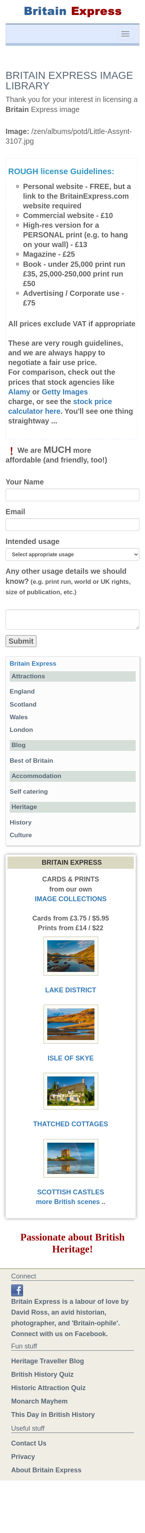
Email (15, 512)
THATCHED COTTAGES (70, 1124)
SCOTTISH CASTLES (70, 1192)
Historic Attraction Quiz (48, 1388)
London (21, 729)
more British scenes (68, 1202)
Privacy (23, 1456)
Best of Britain (31, 760)
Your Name (25, 482)
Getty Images (65, 392)
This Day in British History (53, 1414)
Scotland (23, 704)
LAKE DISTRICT (70, 990)
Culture (21, 835)
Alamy (19, 392)
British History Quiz (42, 1374)
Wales (19, 717)
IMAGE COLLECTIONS (71, 899)
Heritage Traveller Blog (47, 1361)
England (22, 691)
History (21, 822)
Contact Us (28, 1443)
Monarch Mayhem (39, 1401)
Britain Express (33, 663)
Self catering (29, 791)
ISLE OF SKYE (71, 1058)
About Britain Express (46, 1470)
